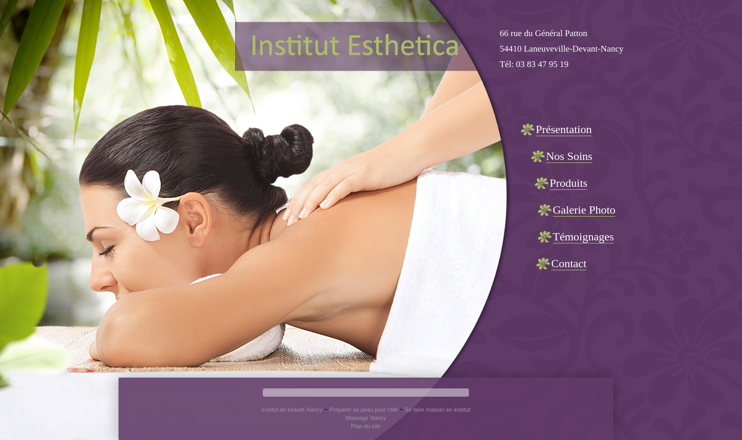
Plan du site (365, 426)
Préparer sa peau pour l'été (363, 409)
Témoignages (583, 236)
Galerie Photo (584, 209)
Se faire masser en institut (437, 409)
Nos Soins (569, 156)
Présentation (564, 129)
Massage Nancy (366, 418)
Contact (568, 263)
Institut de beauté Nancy (292, 409)
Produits (568, 182)
